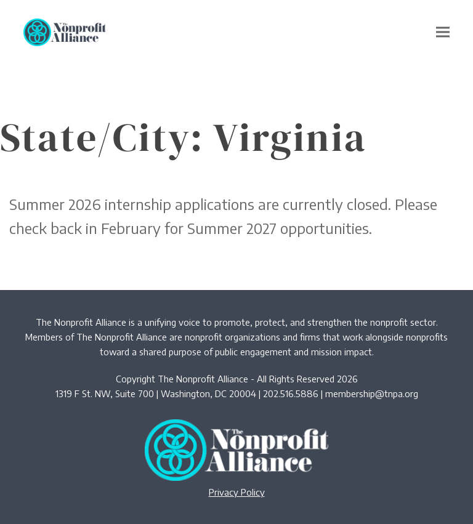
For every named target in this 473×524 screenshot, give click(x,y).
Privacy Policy (237, 492)
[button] (443, 32)
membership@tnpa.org (371, 393)
